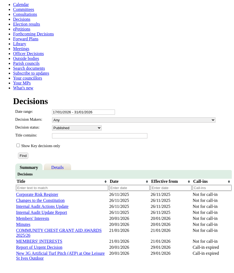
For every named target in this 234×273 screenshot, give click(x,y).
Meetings (21, 48)
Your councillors (27, 78)
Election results (26, 24)
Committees (23, 9)
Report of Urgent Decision (39, 247)
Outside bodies (26, 58)
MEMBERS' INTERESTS (39, 241)
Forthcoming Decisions (33, 34)
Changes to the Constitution (40, 200)
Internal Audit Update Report (41, 212)
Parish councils (26, 63)
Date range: (24, 112)
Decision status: (27, 127)
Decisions (21, 19)
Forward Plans (25, 39)
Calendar (21, 4)
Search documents (29, 68)
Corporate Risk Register (37, 194)
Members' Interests (32, 218)
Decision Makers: (28, 119)
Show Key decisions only (40, 146)
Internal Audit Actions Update (42, 206)
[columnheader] (61, 181)
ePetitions (21, 29)
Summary (29, 167)
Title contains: (26, 135)
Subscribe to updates (31, 73)
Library (19, 43)
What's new (23, 88)
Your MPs (22, 83)
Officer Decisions (28, 53)
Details (57, 167)
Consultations (25, 14)
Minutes (23, 224)
